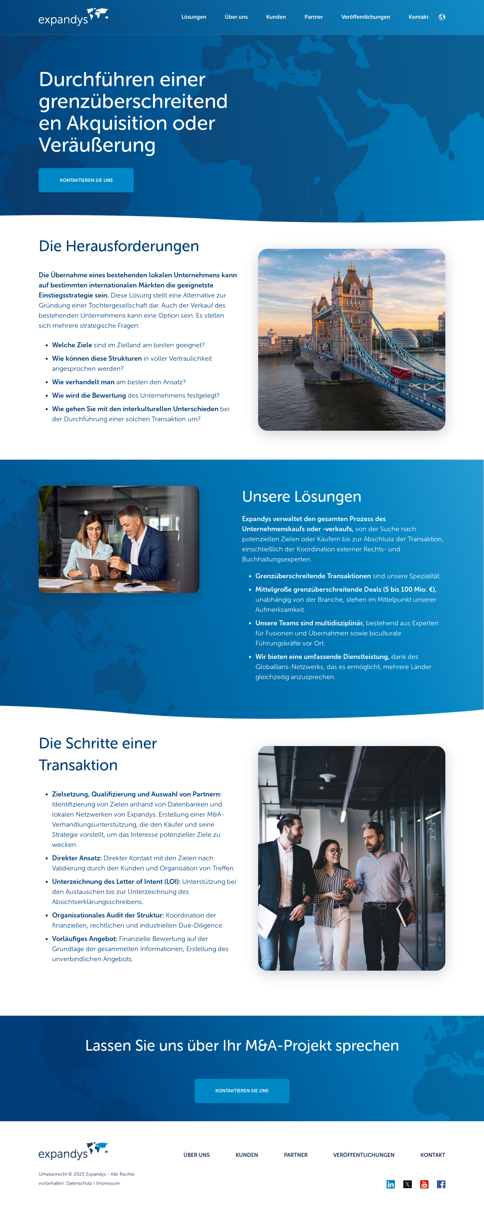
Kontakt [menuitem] (419, 17)
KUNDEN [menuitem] (247, 1155)
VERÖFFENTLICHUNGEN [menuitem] (364, 1155)
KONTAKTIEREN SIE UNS (86, 180)
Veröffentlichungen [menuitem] (365, 17)
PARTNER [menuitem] (296, 1155)
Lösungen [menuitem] (194, 17)
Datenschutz (79, 1183)
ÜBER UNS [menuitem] (197, 1155)
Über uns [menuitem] (236, 17)
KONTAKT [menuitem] (432, 1155)
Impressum (108, 1183)
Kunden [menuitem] (276, 17)
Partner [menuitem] (314, 17)
